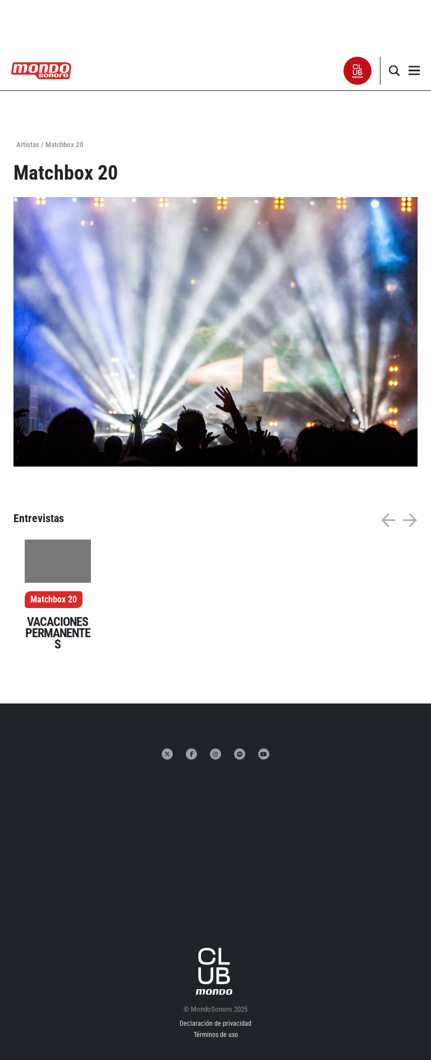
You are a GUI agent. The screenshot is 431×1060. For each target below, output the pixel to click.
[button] (357, 71)
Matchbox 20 (53, 599)
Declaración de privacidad (215, 1023)
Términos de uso (216, 1035)
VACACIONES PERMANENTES (57, 633)
